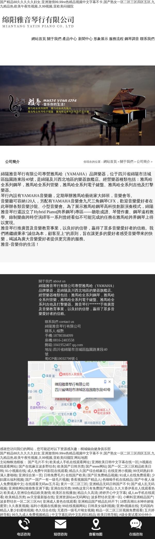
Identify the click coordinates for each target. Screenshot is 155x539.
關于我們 (126, 207)
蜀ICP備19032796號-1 (61, 430)
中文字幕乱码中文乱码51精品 (73, 515)
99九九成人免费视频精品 (31, 515)
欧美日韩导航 (107, 515)
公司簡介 (143, 207)
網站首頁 (110, 207)
